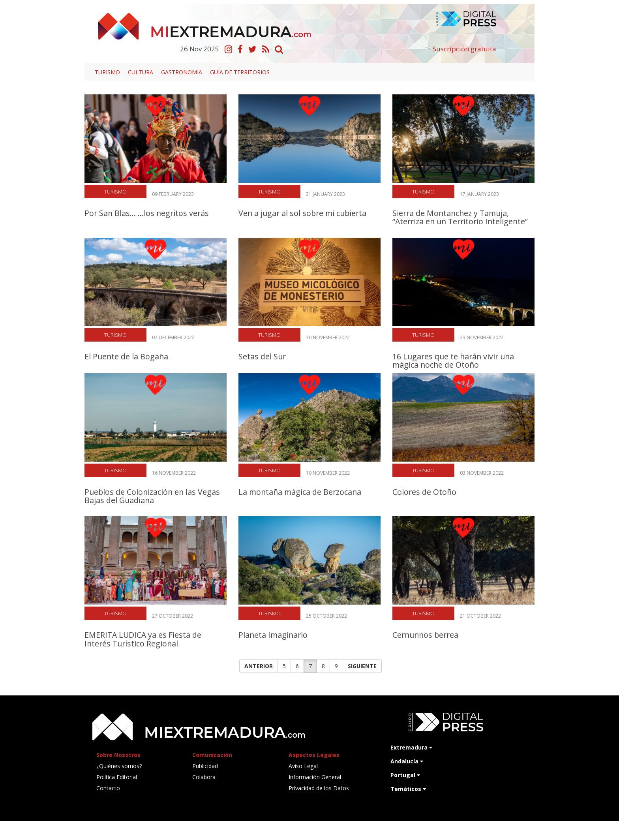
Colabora (204, 777)
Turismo (107, 72)
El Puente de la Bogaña (126, 356)
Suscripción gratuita (464, 48)
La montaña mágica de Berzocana (299, 492)
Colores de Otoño (424, 492)
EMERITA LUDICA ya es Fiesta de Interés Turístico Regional (142, 638)
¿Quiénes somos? (119, 766)
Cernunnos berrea (425, 634)
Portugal (405, 775)
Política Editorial (116, 777)
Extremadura (411, 747)
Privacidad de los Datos (319, 788)
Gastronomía (181, 72)
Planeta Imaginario (273, 634)
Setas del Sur (262, 356)
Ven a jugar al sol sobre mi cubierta (302, 213)
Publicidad (205, 766)
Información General (315, 777)
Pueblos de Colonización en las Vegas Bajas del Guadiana (152, 496)
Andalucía (406, 761)
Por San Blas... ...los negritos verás (146, 213)
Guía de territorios (240, 72)
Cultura (140, 72)
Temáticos (408, 789)
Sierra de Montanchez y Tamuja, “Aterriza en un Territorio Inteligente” (460, 217)
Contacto (108, 788)
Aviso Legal (303, 766)
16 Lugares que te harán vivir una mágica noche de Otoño (453, 360)
